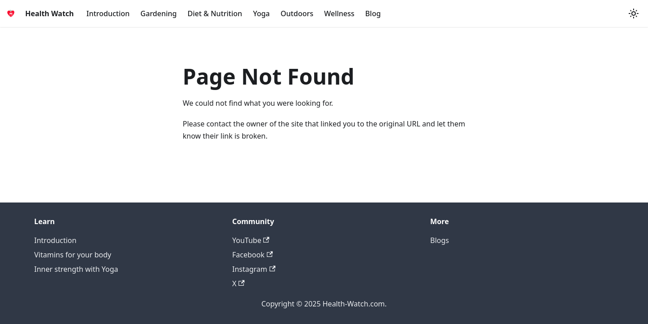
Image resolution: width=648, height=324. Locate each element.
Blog (373, 13)
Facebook (252, 255)
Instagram (253, 269)
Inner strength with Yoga (76, 269)
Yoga (261, 13)
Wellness (339, 13)
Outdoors (297, 13)
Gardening (158, 13)
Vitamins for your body (72, 255)
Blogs (439, 240)
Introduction (108, 13)
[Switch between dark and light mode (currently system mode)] (633, 13)
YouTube (251, 240)
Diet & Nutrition (215, 13)
